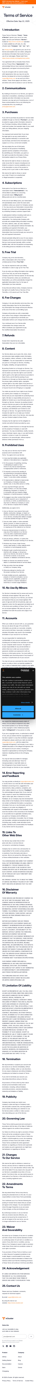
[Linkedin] (7, 1346)
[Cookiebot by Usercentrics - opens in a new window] (21, 670)
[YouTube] (10, 1346)
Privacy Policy (9, 49)
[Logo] (6, 7)
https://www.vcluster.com (16, 41)
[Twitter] (3, 1346)
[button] (33, 7)
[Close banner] (33, 670)
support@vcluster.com (8, 78)
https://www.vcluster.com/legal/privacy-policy (15, 58)
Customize (18, 715)
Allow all (18, 708)
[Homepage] (8, 1318)
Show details (25, 702)
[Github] (14, 1346)
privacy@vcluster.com (8, 106)
